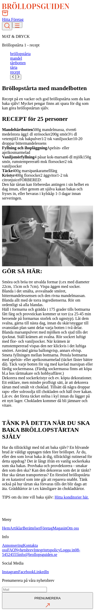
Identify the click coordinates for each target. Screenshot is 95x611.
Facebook (26, 572)
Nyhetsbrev (24, 550)
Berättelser (31, 528)
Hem (6, 528)
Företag (46, 528)
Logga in (67, 550)
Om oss (73, 528)
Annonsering (12, 545)
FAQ (11, 550)
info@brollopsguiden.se (37, 554)
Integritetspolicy (47, 550)
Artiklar (16, 528)
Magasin (60, 528)
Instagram (10, 572)
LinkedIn (41, 572)
